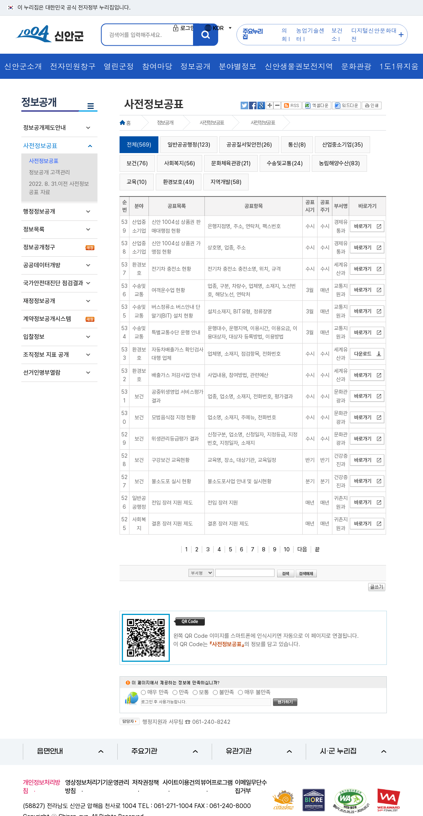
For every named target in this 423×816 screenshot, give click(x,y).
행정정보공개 (39, 211)
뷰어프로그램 (217, 782)
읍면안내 (70, 751)
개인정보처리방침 (41, 787)
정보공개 (165, 123)
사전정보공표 (40, 146)
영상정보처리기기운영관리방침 (97, 787)
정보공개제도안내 (44, 127)
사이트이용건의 (181, 782)
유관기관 (259, 751)
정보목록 (34, 229)
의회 (284, 34)
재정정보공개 (39, 301)
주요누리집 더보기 (401, 35)
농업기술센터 (310, 34)
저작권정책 (145, 782)
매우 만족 (158, 692)
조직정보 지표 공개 (46, 354)
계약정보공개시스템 (47, 319)
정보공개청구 (39, 247)
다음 (302, 549)
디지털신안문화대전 (374, 34)
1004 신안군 (49, 35)
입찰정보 (34, 336)
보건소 (337, 34)
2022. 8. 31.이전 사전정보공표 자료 (59, 188)
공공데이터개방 (42, 265)
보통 (204, 692)
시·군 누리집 (353, 751)
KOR (218, 28)
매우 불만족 (257, 692)
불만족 (226, 692)
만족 (184, 692)
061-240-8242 (211, 722)
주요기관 (164, 751)
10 (287, 549)
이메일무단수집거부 (251, 787)
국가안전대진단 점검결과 (53, 283)
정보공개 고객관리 (49, 172)
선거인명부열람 (42, 372)
